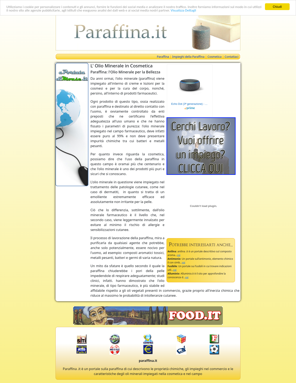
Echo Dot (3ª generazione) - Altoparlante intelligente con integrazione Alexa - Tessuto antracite (189, 103)
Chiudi (277, 7)
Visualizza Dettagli (183, 10)
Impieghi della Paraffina (188, 57)
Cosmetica (215, 57)
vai (178, 255)
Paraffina (163, 57)
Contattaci (231, 57)
